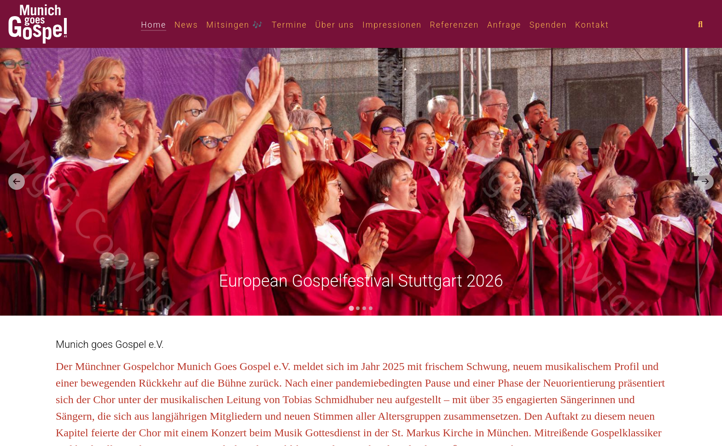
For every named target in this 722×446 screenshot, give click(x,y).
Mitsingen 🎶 (234, 24)
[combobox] (708, 25)
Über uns (335, 24)
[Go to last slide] (16, 181)
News (186, 24)
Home (153, 24)
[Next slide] (705, 181)
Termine (289, 24)
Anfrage (504, 24)
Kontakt (592, 24)
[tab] (351, 308)
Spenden (548, 24)
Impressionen (392, 24)
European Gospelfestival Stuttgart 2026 (361, 281)
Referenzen (454, 24)
